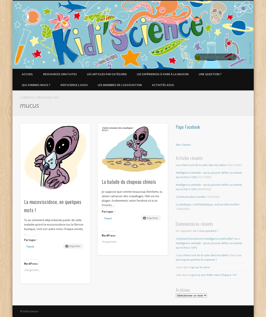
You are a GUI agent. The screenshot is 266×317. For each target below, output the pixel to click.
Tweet (30, 246)
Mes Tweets (183, 145)
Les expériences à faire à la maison (163, 74)
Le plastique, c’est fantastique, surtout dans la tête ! (208, 204)
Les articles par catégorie (107, 74)
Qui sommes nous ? (36, 85)
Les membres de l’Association (120, 85)
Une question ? (210, 74)
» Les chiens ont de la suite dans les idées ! (203, 255)
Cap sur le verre (200, 267)
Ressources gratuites (60, 74)
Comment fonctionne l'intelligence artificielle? (204, 239)
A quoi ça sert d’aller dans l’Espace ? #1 (213, 275)
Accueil (27, 74)
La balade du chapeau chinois (129, 181)
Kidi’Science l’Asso (74, 85)
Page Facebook (188, 127)
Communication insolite (190, 197)
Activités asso (163, 85)
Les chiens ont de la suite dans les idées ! (202, 165)
